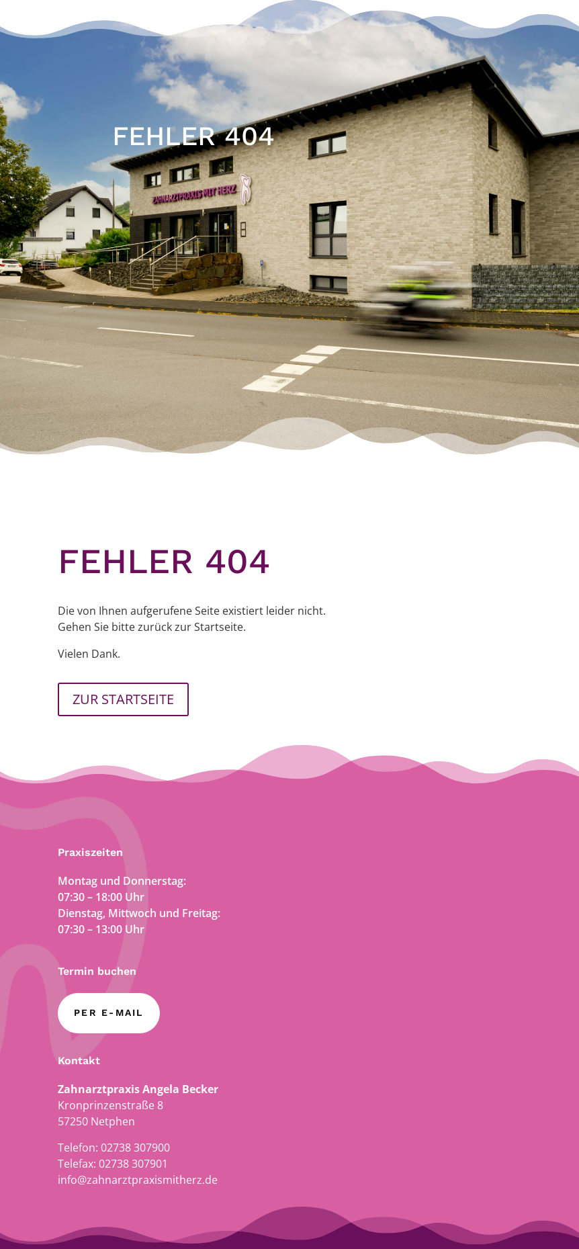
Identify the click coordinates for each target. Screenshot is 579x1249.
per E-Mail (108, 1012)
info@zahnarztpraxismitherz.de (138, 1179)
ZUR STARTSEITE (123, 699)
